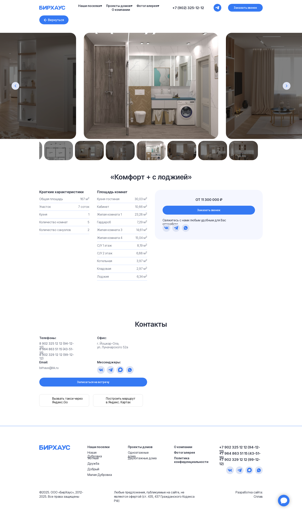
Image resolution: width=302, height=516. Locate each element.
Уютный (93, 458)
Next (247, 150)
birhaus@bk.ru (49, 368)
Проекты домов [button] (118, 6)
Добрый (93, 469)
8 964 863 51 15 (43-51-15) (56, 351)
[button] (245, 8)
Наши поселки (98, 447)
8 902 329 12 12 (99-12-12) (56, 356)
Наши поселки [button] (89, 6)
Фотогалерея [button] (147, 6)
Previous (55, 150)
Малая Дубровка (99, 475)
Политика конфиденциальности (191, 460)
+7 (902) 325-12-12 (188, 8)
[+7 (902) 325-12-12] (217, 8)
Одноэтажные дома (138, 454)
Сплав (258, 496)
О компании (121, 10)
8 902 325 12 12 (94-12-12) (56, 345)
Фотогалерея (184, 452)
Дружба (93, 463)
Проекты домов (140, 447)
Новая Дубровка (94, 454)
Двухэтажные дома (142, 458)
